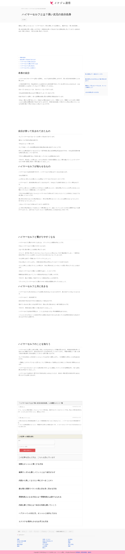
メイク (30, 531)
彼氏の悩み (20, 544)
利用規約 (78, 552)
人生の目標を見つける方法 (92, 92)
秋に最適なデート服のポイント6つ (94, 74)
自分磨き (24, 19)
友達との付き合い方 (48, 541)
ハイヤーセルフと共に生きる (27, 65)
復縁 (18, 546)
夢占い (44, 547)
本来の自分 (23, 57)
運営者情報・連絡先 (86, 552)
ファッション (51, 531)
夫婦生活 (45, 542)
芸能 (69, 546)
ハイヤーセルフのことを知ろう (28, 68)
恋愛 (18, 539)
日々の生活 (45, 544)
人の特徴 (45, 546)
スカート (71, 531)
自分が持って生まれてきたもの (28, 59)
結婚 (69, 542)
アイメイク (36, 531)
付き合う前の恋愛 (21, 541)
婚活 (69, 541)
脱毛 (19, 531)
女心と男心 (71, 544)
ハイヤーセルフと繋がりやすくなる (29, 63)
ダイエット (24, 531)
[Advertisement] (49, 44)
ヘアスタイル (44, 531)
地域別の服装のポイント (61, 531)
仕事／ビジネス (46, 539)
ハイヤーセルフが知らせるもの (28, 61)
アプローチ (20, 542)
